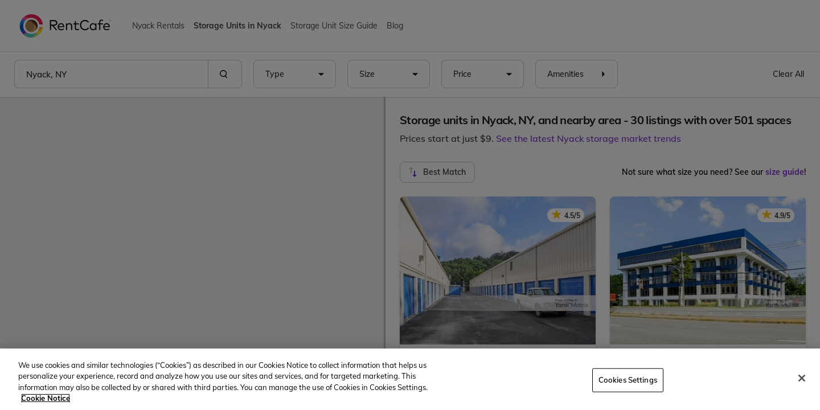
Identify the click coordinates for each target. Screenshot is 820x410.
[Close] (801, 378)
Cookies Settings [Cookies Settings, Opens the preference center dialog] (627, 379)
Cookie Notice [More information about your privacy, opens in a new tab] (45, 398)
